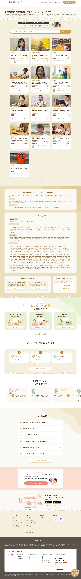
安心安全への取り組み (49, 2)
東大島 (66, 262)
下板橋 (46, 254)
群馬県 (18, 221)
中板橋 (56, 259)
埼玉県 (21, 221)
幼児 (55, 238)
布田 (61, 264)
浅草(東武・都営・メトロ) (30, 245)
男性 (52, 237)
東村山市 (18, 229)
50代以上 (67, 238)
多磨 (66, 257)
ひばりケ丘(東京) (37, 264)
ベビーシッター (39, 14)
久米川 (41, 251)
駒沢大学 (55, 253)
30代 (61, 238)
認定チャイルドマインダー (37, 237)
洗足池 (11, 257)
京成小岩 (16, 253)
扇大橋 (46, 268)
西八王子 (11, 262)
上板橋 (43, 249)
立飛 (40, 257)
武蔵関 (14, 267)
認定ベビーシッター (27, 237)
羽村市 (63, 229)
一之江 (65, 245)
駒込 (51, 253)
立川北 (36, 257)
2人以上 (58, 237)
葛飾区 (25, 227)
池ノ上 (49, 245)
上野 (15, 246)
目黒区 (43, 226)
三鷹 (45, 265)
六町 (41, 268)
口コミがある (17, 240)
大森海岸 (35, 248)
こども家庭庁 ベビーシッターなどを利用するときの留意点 (64, 574)
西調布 (63, 260)
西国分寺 (41, 260)
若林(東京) (69, 267)
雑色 (20, 257)
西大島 (27, 260)
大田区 (46, 226)
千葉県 (25, 221)
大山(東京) (40, 248)
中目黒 (11, 260)
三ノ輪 (55, 265)
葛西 (29, 249)
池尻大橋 (45, 245)
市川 (62, 245)
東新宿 (33, 268)
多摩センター (56, 257)
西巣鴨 (49, 260)
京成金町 (11, 253)
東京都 (28, 221)
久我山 (28, 251)
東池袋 (62, 262)
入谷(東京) (12, 246)
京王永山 (58, 251)
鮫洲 (20, 254)
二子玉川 (58, 264)
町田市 (63, 227)
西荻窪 (30, 260)
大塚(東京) (25, 248)
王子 (56, 246)
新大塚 (11, 256)
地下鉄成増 (36, 246)
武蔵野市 (41, 227)
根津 (21, 262)
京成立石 (24, 253)
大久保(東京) (12, 248)
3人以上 (62, 237)
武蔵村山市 (52, 229)
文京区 (25, 226)
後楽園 (32, 253)
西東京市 (11, 230)
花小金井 (51, 262)
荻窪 (49, 248)
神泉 (30, 256)
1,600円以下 (12, 238)
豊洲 (49, 259)
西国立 (37, 260)
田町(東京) (62, 257)
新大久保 (67, 254)
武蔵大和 (27, 267)
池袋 (52, 245)
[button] (34, 364)
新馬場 (33, 256)
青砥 (13, 245)
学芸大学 (61, 249)
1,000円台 (67, 237)
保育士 (15, 237)
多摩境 (52, 257)
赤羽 (16, 245)
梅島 (27, 246)
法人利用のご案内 (58, 2)
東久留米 (11, 264)
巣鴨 (47, 256)
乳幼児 (52, 238)
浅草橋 (37, 245)
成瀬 (17, 260)
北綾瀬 (65, 249)
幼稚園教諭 (20, 237)
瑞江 (37, 265)
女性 (55, 237)
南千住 (51, 265)
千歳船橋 (20, 259)
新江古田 (63, 254)
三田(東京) (41, 265)
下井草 (43, 254)
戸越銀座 (40, 259)
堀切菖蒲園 (20, 265)
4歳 (37, 238)
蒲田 (37, 249)
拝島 (32, 262)
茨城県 (11, 221)
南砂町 (48, 265)
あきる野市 (68, 229)
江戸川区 (29, 227)
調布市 (59, 227)
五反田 (67, 253)
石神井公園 (54, 254)
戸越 (37, 259)
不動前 (11, 265)
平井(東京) (43, 264)
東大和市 (38, 229)
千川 (63, 256)
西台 (60, 260)
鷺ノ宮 (11, 254)
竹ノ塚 (30, 257)
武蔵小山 (68, 265)
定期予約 (11, 237)
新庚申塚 (37, 268)
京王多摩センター (52, 251)
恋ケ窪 (28, 253)
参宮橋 (23, 254)
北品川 (68, 249)
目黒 (31, 267)
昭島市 (56, 227)
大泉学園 (60, 246)
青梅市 (49, 227)
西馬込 (15, 262)
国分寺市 (23, 229)
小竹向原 (42, 253)
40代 (64, 238)
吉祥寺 (19, 251)
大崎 (16, 248)
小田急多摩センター (57, 248)
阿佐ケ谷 (22, 245)
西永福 (19, 260)
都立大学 (52, 259)
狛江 (49, 253)
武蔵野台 (23, 267)
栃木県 (14, 221)
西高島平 (53, 260)
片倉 (31, 249)
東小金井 (20, 264)
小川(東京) (45, 248)
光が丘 (55, 262)
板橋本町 (58, 245)
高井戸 (23, 257)
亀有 (55, 249)
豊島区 (65, 226)
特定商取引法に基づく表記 (8, 575)
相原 (10, 245)
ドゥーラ (45, 237)
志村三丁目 (38, 254)
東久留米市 (46, 229)
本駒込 (25, 265)
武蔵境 (11, 267)
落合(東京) (12, 249)
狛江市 (34, 229)
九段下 (32, 251)
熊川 (38, 251)
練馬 (24, 262)
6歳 (41, 238)
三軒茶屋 (27, 254)
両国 (57, 267)
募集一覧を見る (43, 369)
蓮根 (37, 262)
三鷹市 (45, 227)
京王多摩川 (45, 251)
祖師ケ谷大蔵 (15, 257)
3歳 (34, 238)
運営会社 (5, 574)
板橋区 (14, 227)
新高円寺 (18, 256)
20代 (58, 238)
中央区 (15, 226)
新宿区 (21, 226)
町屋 (31, 265)
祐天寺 (47, 267)
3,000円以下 (23, 238)
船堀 (14, 265)
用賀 (51, 267)
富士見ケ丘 (48, 264)
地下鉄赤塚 (31, 246)
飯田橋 (41, 245)
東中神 (24, 264)
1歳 (30, 238)
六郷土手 (60, 267)
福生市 (30, 229)
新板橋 (59, 254)
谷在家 (50, 268)
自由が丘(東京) (38, 256)
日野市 (14, 229)
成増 (14, 260)
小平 (46, 253)
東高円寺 (16, 264)
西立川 (57, 260)
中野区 (58, 226)
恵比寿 (53, 246)
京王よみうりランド (65, 251)
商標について (16, 575)
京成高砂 (20, 253)
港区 (18, 226)
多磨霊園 (11, 259)
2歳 (32, 238)
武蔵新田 (18, 267)
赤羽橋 (29, 268)
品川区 (39, 226)
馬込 (28, 265)
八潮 (43, 268)
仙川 (66, 256)
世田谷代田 (59, 256)
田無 (42, 257)
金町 (34, 249)
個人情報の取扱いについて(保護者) (31, 574)
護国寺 (64, 253)
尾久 (52, 248)
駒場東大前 (60, 253)
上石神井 (47, 249)
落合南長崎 (17, 249)
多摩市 (56, 229)
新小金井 (23, 256)
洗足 (69, 256)
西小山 (45, 260)
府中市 (52, 227)
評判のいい (12, 240)
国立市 (27, 229)
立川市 (37, 227)
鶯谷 (18, 246)
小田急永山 (64, 248)
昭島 (18, 245)
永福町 (41, 246)
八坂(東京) (43, 267)
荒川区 (11, 227)
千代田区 (11, 226)
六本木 (64, 267)
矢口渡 (39, 267)
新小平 (27, 256)
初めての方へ (41, 2)
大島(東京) (20, 248)
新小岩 (14, 256)
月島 (26, 259)
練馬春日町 (28, 262)
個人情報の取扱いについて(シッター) (19, 574)
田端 (45, 257)
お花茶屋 (22, 249)
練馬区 (18, 227)
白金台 (26, 268)
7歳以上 (44, 238)
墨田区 (32, 226)
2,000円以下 (17, 238)
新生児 (48, 238)
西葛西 (34, 260)
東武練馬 (30, 259)
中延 (65, 259)
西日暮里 (67, 260)
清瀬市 (42, 229)
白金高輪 (22, 268)
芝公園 (34, 254)
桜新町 (14, 254)
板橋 (55, 245)
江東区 (35, 226)
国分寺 (35, 253)
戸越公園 (45, 259)
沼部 (18, 262)
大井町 (64, 246)
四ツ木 (54, 267)
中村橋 (68, 259)
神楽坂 (25, 249)
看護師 (49, 237)
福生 (69, 264)
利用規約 (10, 574)
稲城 (68, 245)
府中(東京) (65, 264)
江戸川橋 (45, 246)
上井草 (40, 249)
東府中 (31, 264)
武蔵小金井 (63, 265)
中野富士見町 (61, 259)
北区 (68, 226)
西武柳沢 (54, 256)
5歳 (39, 238)
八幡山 (47, 262)
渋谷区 (54, 226)
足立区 (21, 227)
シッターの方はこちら (70, 2)
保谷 (17, 265)
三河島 (34, 265)
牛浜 (21, 246)
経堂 (25, 251)
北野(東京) (15, 251)
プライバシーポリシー (42, 574)
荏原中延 (49, 246)
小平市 (11, 229)
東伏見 (27, 264)
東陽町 (34, 259)
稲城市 (59, 229)
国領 (39, 253)
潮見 (31, 254)
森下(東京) (35, 267)
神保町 (43, 256)
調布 (24, 259)
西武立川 (50, 256)
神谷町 (51, 249)
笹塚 (17, 254)
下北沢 (50, 254)
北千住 (11, 251)
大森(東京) (30, 248)
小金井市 (67, 227)
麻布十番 (17, 268)
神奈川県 (32, 221)
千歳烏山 (16, 259)
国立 (35, 251)
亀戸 (57, 249)
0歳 (27, 238)
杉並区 (61, 226)
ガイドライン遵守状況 (50, 574)
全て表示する (12, 232)
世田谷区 (50, 226)
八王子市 (33, 227)
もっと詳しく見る (42, 460)
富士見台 (53, 264)
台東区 (28, 226)
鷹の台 (27, 257)
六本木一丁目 (12, 268)
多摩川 (48, 257)
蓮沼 (34, 262)
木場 (23, 251)
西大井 (23, 260)
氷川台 (59, 262)
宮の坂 (58, 265)
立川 (33, 257)
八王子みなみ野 (42, 262)
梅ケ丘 (24, 246)
